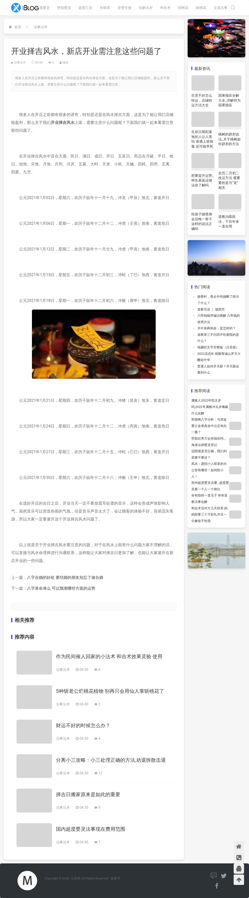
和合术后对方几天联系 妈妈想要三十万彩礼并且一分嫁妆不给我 (209, 514)
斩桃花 (201, 8)
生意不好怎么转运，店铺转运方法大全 (201, 100)
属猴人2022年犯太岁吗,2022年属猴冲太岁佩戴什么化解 (209, 407)
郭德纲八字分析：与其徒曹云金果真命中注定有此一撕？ (209, 426)
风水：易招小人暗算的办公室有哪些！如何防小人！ (209, 470)
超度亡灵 (85, 8)
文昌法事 (220, 8)
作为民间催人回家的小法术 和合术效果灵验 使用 (109, 656)
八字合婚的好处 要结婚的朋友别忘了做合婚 (65, 577)
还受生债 (124, 8)
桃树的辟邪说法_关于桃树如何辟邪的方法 (229, 139)
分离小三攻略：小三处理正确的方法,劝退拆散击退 (111, 760)
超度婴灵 (43, 8)
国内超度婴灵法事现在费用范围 (90, 829)
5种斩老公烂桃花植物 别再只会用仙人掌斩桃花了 (110, 691)
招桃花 (183, 8)
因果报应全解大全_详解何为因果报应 (229, 100)
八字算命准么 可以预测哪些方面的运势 (61, 588)
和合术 (165, 8)
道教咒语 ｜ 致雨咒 (210, 309)
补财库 (105, 8)
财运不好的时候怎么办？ (83, 725)
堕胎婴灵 (64, 8)
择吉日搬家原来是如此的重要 (88, 794)
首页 (25, 8)
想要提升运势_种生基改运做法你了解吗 (202, 180)
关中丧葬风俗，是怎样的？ (216, 328)
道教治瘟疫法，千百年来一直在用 (228, 221)
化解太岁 (146, 8)
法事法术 (41, 27)
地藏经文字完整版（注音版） (218, 347)
